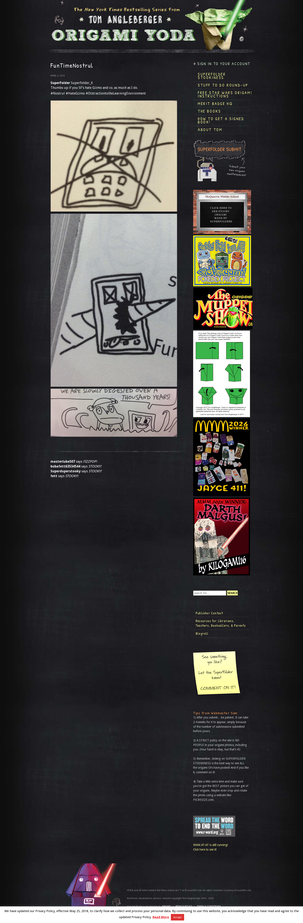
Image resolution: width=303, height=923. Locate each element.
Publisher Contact (209, 613)
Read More (161, 917)
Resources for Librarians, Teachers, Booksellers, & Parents (221, 623)
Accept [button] (177, 917)
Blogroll (202, 633)
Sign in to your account (223, 63)
